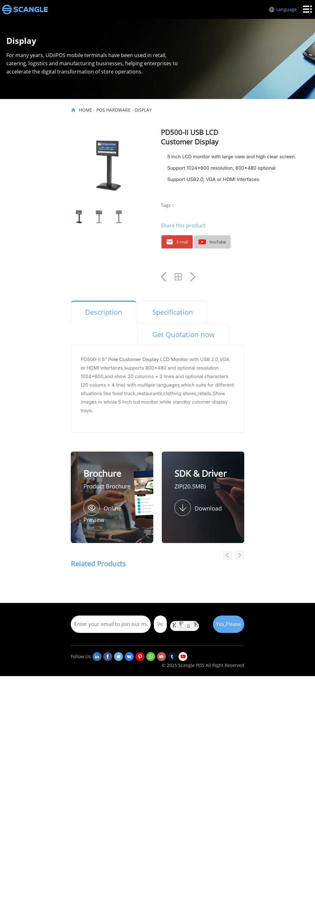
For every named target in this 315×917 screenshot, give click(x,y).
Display (143, 110)
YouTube (211, 242)
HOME (85, 110)
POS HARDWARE (113, 110)
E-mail (176, 242)
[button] (239, 555)
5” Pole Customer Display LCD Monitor (145, 359)
